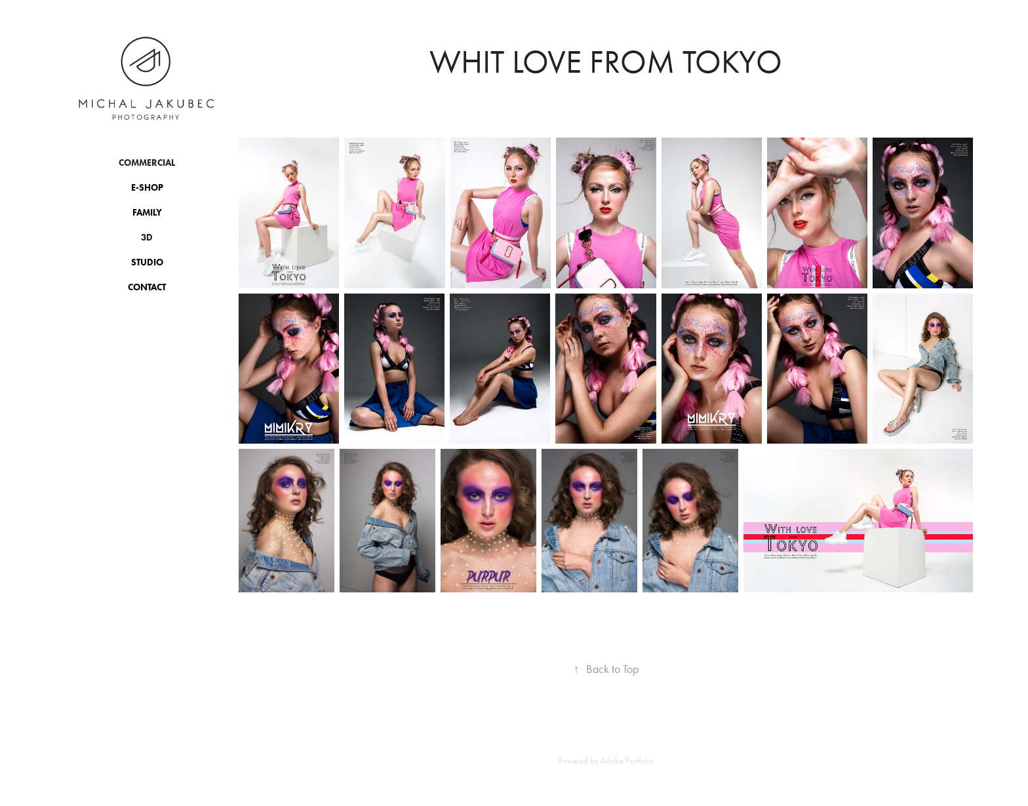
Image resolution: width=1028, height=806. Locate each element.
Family (147, 212)
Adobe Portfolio (627, 760)
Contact (147, 287)
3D (147, 237)
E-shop (147, 187)
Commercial (147, 162)
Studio (147, 262)
